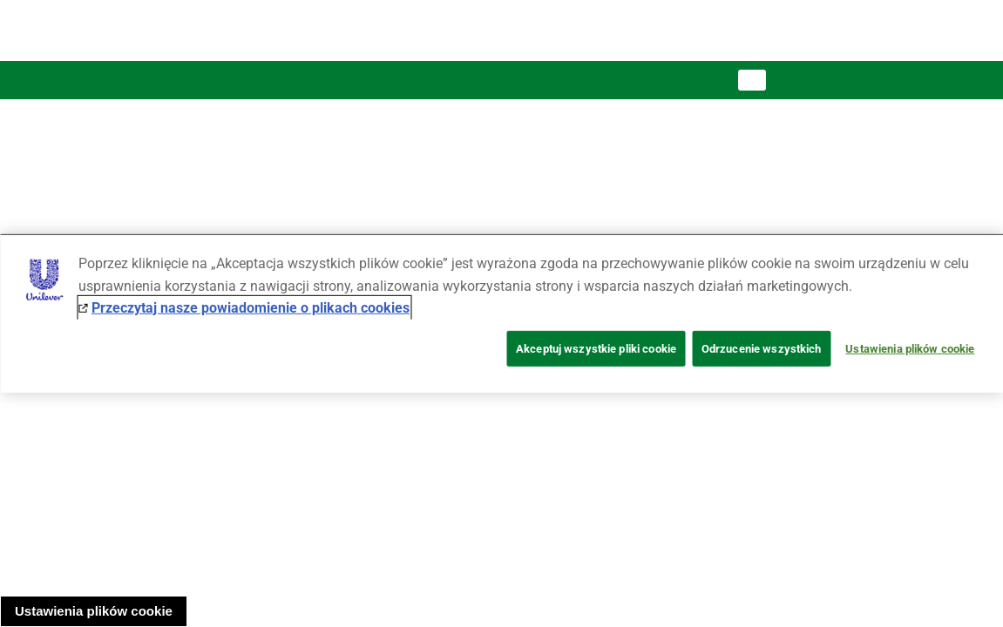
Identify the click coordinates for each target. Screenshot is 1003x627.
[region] (501, 313)
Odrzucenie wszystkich (761, 348)
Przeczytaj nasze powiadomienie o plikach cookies (250, 308)
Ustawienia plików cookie (94, 610)
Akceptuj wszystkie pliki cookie (596, 348)
